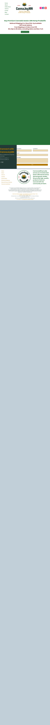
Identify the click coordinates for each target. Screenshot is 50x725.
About (6, 5)
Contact (7, 14)
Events (6, 10)
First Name (19, 148)
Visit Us (6, 8)
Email (18, 153)
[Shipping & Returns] (25, 32)
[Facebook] (43, 8)
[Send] (32, 165)
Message (19, 157)
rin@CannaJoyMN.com (4, 159)
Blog (6, 12)
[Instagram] (41, 8)
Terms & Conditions (5, 183)
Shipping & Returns (5, 180)
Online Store (8, 6)
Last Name (35, 148)
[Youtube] (46, 8)
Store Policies (6, 182)
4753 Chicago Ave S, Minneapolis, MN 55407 (28, 199)
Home (6, 3)
